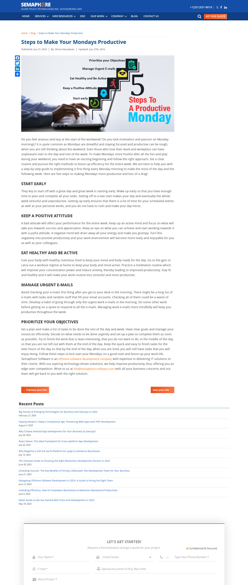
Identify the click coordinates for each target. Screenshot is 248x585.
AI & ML (78, 545)
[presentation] (56, 491)
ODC (80, 16)
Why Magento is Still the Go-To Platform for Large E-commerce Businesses (198, 106)
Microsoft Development (34, 526)
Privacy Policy (76, 569)
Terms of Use (94, 569)
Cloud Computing (84, 531)
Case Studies (134, 536)
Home (25, 16)
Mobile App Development (35, 545)
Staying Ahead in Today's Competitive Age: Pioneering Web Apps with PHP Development (202, 59)
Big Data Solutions (84, 536)
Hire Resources (62, 17)
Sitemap (109, 569)
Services (40, 17)
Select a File (156, 458)
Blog (130, 16)
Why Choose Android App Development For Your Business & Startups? (200, 76)
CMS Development (31, 541)
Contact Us (146, 16)
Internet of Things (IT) (86, 541)
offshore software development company (87, 359)
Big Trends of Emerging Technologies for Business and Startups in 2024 (202, 43)
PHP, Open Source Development (39, 531)
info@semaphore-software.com (100, 369)
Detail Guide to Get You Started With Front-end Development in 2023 (201, 189)
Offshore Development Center (38, 550)
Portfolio (131, 531)
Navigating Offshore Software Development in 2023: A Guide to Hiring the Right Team (199, 157)
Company (116, 17)
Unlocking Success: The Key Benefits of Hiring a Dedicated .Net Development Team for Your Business (203, 140)
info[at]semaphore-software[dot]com (190, 542)
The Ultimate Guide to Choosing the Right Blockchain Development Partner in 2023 (201, 123)
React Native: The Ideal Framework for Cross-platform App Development (202, 91)
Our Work (96, 17)
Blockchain (80, 526)
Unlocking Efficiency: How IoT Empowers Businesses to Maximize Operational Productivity (200, 174)
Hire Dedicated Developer (35, 555)
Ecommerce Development (36, 536)
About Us (132, 526)
